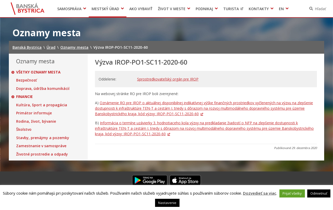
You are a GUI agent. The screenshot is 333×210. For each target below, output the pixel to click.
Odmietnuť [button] (318, 193)
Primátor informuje (34, 113)
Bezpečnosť (26, 80)
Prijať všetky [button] (292, 193)
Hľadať (320, 8)
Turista (231, 8)
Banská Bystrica (27, 8)
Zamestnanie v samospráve (41, 146)
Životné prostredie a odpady (42, 154)
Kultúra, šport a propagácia (41, 105)
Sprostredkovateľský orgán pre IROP (167, 79)
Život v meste (171, 8)
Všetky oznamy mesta (38, 72)
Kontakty (259, 8)
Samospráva (69, 8)
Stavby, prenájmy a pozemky (42, 137)
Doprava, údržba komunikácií (42, 88)
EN (281, 8)
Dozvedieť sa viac (259, 193)
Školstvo (23, 129)
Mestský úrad (105, 8)
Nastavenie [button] (167, 202)
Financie (24, 96)
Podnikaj (204, 8)
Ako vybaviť (140, 8)
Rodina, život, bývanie (36, 121)
